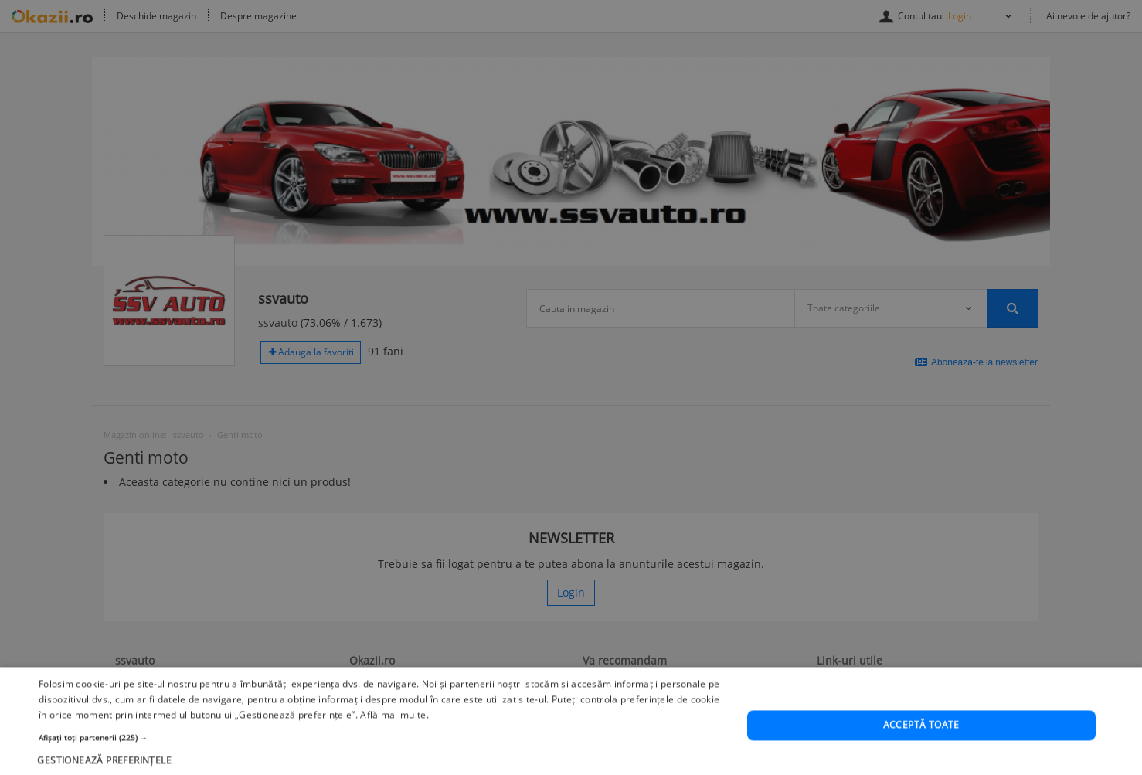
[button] (382, 761)
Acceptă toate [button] (921, 749)
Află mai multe (393, 739)
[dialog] (571, 387)
